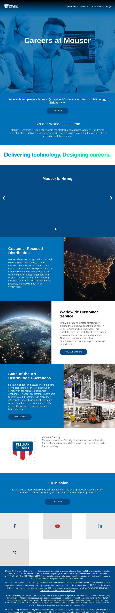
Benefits (84, 6)
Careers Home (71, 6)
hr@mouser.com (32, 549)
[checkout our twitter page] (100, 526)
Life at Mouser (97, 6)
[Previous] (4, 198)
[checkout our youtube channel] (43, 526)
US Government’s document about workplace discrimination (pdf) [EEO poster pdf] (74, 562)
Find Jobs (57, 110)
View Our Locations (73, 352)
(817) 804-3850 (14, 549)
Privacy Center (52, 598)
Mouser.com (17, 598)
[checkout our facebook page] (14, 526)
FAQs (108, 6)
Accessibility (98, 598)
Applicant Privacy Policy (76, 598)
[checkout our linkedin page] (72, 526)
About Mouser (34, 598)
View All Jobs (20, 417)
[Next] (111, 198)
